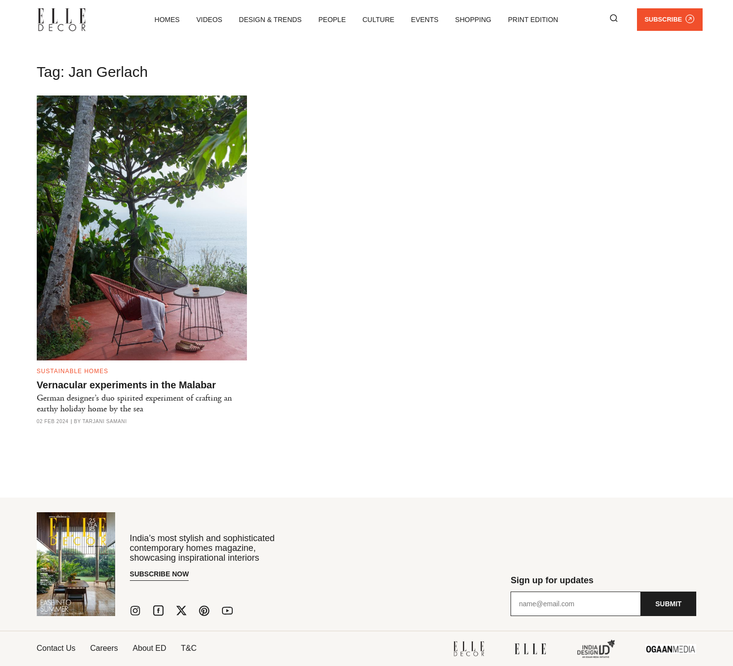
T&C (188, 648)
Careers (104, 648)
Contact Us (56, 648)
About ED (149, 648)
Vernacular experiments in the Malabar (126, 385)
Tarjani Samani (104, 421)
